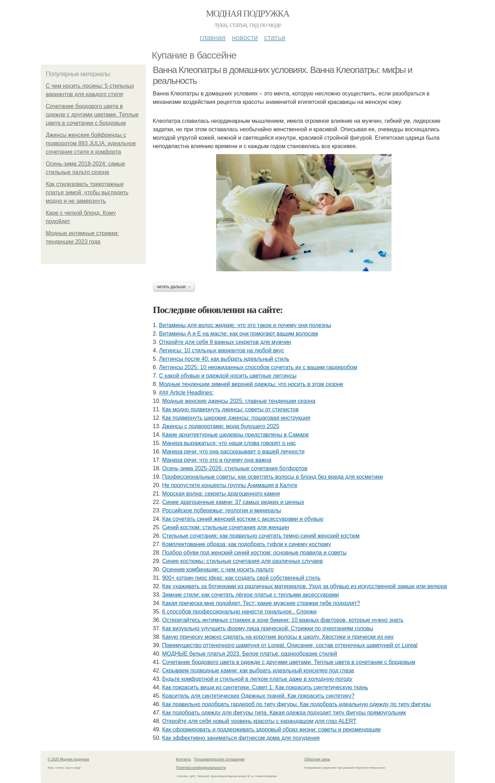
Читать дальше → (174, 286)
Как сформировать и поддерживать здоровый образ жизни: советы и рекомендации (271, 729)
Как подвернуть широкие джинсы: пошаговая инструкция (236, 418)
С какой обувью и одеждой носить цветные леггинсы (227, 376)
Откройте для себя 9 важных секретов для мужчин (225, 342)
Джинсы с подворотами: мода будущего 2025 (220, 426)
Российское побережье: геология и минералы (221, 510)
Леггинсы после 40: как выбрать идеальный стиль (224, 359)
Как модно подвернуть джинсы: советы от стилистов (230, 409)
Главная (213, 37)
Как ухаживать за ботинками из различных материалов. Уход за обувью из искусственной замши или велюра (304, 586)
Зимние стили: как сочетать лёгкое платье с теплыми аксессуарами (250, 595)
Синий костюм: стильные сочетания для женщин (225, 527)
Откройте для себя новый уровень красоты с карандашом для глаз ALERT (259, 721)
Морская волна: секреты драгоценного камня (221, 494)
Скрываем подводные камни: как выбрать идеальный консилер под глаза (258, 670)
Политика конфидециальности (201, 768)
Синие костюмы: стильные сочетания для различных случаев (242, 561)
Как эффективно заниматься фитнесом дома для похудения (241, 738)
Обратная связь (317, 759)
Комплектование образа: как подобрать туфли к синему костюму (246, 544)
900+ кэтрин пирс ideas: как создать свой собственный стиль (241, 578)
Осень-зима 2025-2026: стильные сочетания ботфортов (234, 468)
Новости (245, 37)
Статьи (274, 37)
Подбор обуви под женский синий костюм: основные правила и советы (254, 553)
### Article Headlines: (186, 393)
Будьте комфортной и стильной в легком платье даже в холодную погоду (257, 679)
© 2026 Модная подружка (68, 759)
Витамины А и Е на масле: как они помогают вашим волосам (238, 334)
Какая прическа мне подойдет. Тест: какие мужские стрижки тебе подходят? (261, 603)
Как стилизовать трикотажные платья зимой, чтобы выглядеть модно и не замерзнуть (87, 192)
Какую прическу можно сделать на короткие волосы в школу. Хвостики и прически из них (278, 637)
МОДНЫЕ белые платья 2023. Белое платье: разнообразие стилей (249, 654)
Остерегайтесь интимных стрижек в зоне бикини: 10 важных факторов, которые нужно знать (282, 620)
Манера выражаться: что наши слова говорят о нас (229, 443)
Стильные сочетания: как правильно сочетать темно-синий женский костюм (261, 536)
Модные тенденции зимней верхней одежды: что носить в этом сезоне (251, 384)
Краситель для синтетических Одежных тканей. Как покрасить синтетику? (258, 696)
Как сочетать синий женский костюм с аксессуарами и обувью (242, 519)
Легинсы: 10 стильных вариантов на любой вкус (221, 350)
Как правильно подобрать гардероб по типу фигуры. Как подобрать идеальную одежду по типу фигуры (296, 704)
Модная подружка (247, 13)
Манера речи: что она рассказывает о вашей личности (233, 451)
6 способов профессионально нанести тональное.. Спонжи (239, 612)
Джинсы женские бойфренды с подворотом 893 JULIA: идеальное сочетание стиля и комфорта (91, 143)
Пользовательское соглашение (219, 759)
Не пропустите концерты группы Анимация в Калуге (229, 485)
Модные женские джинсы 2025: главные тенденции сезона (238, 401)
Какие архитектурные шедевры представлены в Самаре (235, 435)
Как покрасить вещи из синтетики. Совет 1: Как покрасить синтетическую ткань (265, 687)
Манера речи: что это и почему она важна (216, 460)
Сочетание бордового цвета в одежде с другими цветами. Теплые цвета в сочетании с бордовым (92, 114)
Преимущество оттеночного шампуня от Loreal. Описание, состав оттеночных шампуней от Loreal (289, 645)
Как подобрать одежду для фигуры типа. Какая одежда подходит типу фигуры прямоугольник (284, 713)
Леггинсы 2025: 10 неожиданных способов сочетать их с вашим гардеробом (258, 367)
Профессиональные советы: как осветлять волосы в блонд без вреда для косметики (272, 477)
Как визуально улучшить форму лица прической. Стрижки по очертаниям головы (267, 628)
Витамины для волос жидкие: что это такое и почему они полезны (245, 325)
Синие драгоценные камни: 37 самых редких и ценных (233, 502)
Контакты (183, 759)
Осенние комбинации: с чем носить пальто (218, 569)
